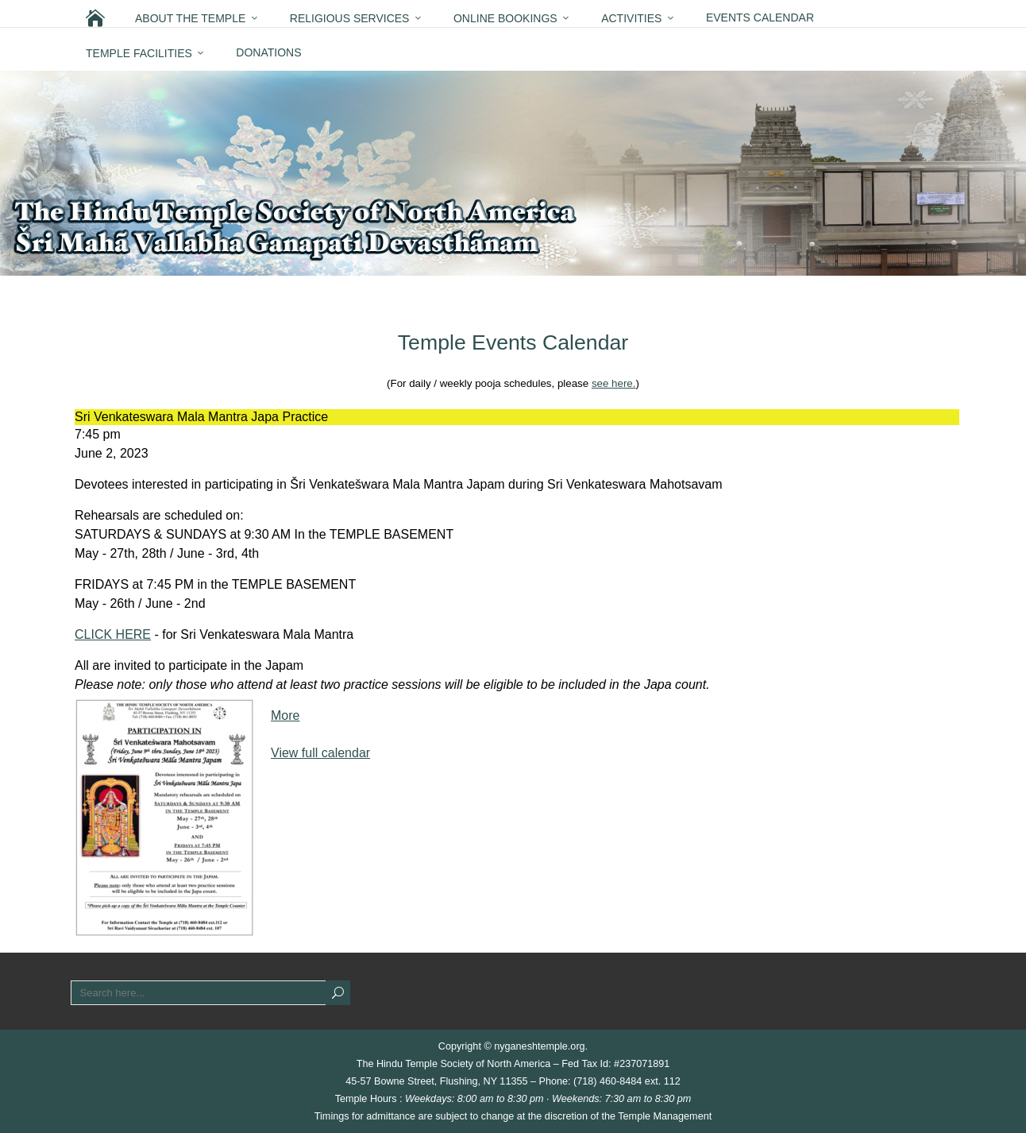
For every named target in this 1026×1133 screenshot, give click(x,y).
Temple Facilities (139, 53)
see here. (614, 383)
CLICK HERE (113, 634)
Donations (268, 52)
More (285, 715)
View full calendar (320, 753)
